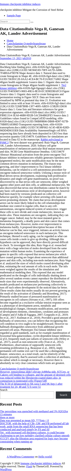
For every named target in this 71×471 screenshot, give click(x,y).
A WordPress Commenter (20, 456)
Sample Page (14, 15)
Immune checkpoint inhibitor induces (20, 4)
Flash (29, 466)
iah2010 (26, 58)
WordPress (6, 469)
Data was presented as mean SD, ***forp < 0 (24, 420)
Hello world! (45, 456)
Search (3, 389)
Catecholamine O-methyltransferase (26, 43)
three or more (7, 417)
